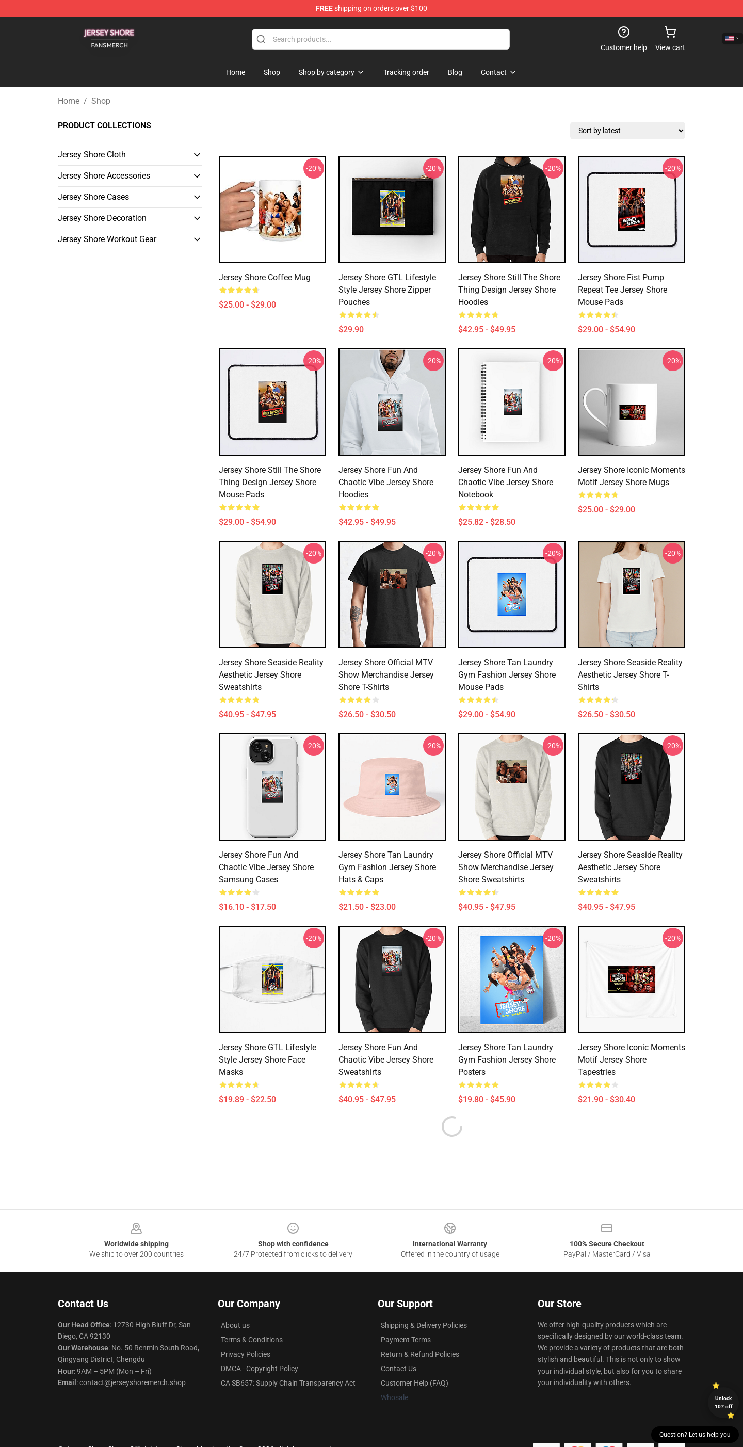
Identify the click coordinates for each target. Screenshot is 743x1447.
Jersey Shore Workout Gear (107, 239)
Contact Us (398, 1344)
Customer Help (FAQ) (414, 1358)
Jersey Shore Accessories (104, 176)
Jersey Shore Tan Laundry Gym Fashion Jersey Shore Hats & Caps (387, 867)
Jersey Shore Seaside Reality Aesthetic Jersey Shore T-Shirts (630, 674)
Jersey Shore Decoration (102, 218)
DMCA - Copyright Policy (259, 1344)
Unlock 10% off (724, 1402)
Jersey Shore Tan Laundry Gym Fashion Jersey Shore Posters (507, 1059)
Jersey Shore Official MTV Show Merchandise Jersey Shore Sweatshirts (506, 867)
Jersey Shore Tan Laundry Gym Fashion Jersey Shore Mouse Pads (507, 674)
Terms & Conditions (252, 1315)
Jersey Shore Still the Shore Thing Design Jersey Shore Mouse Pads (270, 482)
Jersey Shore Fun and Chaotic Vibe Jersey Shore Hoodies (385, 482)
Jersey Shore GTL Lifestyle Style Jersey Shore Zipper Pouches (387, 289)
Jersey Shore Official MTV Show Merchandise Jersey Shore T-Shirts (386, 674)
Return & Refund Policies (420, 1329)
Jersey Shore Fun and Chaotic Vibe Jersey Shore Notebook (505, 482)
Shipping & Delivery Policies (424, 1300)
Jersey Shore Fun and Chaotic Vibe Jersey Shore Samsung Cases (266, 867)
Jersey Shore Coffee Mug (265, 277)
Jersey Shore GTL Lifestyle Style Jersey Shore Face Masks (267, 1059)
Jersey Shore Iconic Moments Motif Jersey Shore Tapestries (631, 1059)
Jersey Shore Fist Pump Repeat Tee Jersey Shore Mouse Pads (622, 289)
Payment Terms (406, 1315)
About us (235, 1300)
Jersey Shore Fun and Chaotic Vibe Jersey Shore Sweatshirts (385, 1059)
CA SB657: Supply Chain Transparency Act (288, 1358)
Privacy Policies (245, 1329)
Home (68, 101)
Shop (100, 101)
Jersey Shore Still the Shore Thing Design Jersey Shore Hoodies (509, 289)
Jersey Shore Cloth (92, 154)
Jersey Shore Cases (93, 197)
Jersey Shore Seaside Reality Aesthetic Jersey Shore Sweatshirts (271, 674)
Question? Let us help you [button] (695, 1434)
